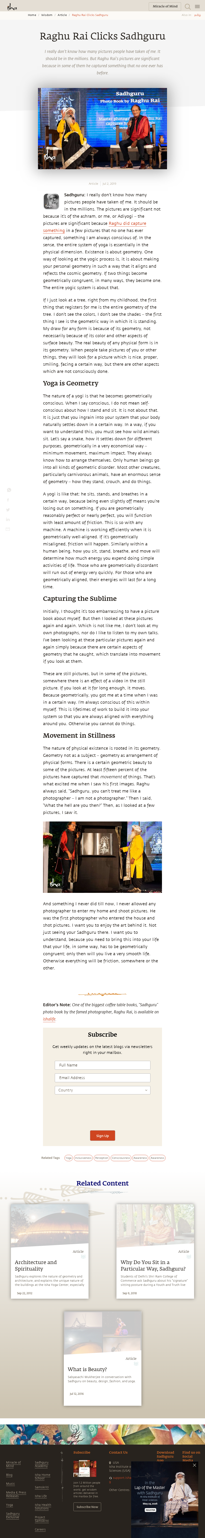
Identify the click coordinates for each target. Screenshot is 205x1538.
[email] (8, 530)
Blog (9, 1474)
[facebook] (8, 501)
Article (62, 15)
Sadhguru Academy (41, 1464)
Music (10, 1483)
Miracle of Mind (13, 1464)
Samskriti (42, 1487)
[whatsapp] (9, 491)
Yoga (9, 1505)
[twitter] (8, 511)
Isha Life (41, 1496)
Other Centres (119, 1490)
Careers (40, 1529)
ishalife (49, 1019)
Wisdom (46, 15)
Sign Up (102, 1135)
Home (32, 15)
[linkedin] (8, 520)
